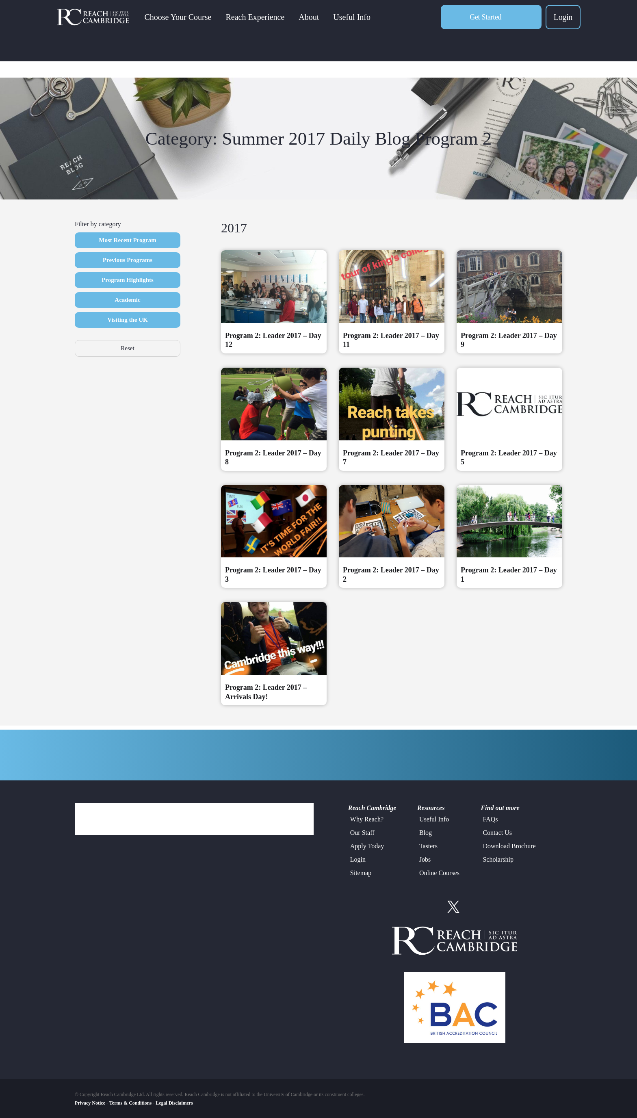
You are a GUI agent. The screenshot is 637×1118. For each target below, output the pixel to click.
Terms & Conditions (130, 1103)
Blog (425, 832)
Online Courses (439, 872)
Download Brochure (509, 846)
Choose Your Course (189, 23)
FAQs (490, 819)
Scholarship (498, 859)
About (320, 23)
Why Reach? (367, 819)
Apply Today (367, 846)
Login (563, 23)
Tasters (428, 846)
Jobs (425, 859)
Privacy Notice (90, 1103)
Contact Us (497, 832)
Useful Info (363, 23)
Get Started (485, 23)
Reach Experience (266, 23)
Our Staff (362, 832)
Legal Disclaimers (174, 1103)
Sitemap (360, 872)
